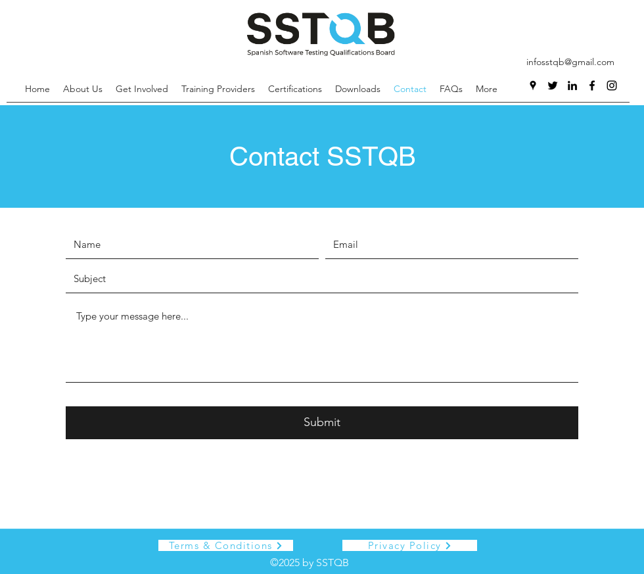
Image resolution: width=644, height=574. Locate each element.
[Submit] (322, 422)
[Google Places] (533, 85)
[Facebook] (592, 85)
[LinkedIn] (572, 85)
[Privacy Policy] (410, 545)
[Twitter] (552, 85)
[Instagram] (611, 85)
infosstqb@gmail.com (570, 62)
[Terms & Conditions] (226, 545)
